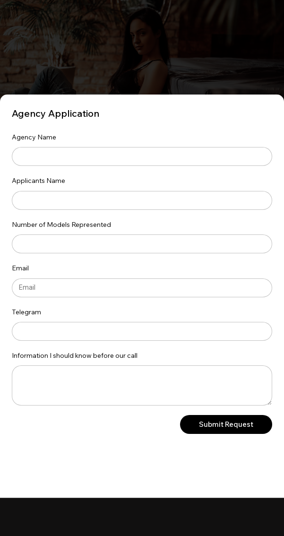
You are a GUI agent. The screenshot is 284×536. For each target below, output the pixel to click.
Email (20, 268)
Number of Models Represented (61, 224)
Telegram (26, 312)
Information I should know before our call (75, 355)
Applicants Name (38, 180)
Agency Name (34, 137)
